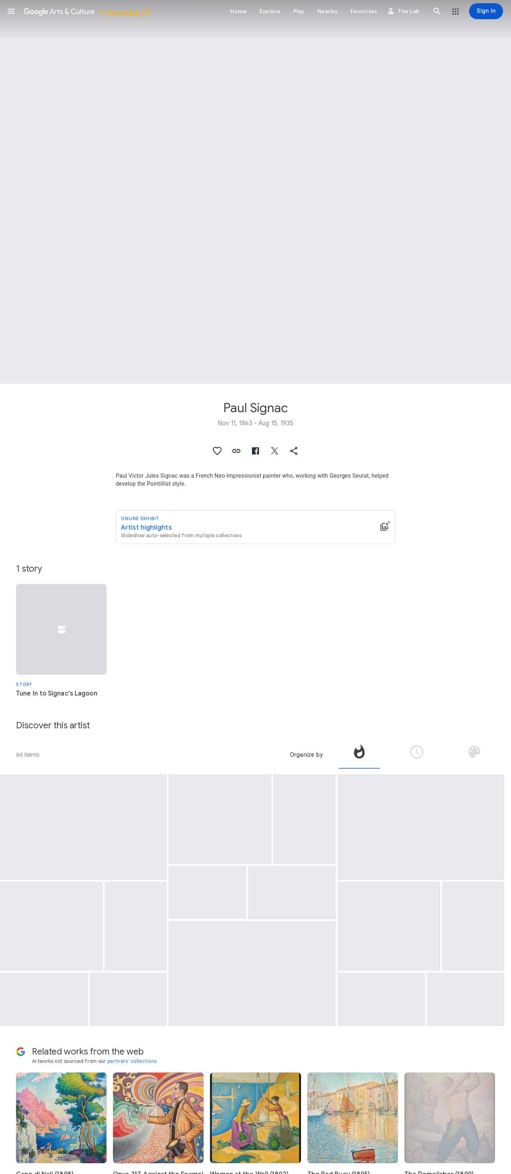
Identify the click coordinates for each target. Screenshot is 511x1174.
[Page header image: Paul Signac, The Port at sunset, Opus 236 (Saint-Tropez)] (255, 192)
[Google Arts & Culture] (86, 11)
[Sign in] (486, 11)
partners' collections (131, 1061)
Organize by (306, 754)
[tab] (359, 755)
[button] (11, 11)
